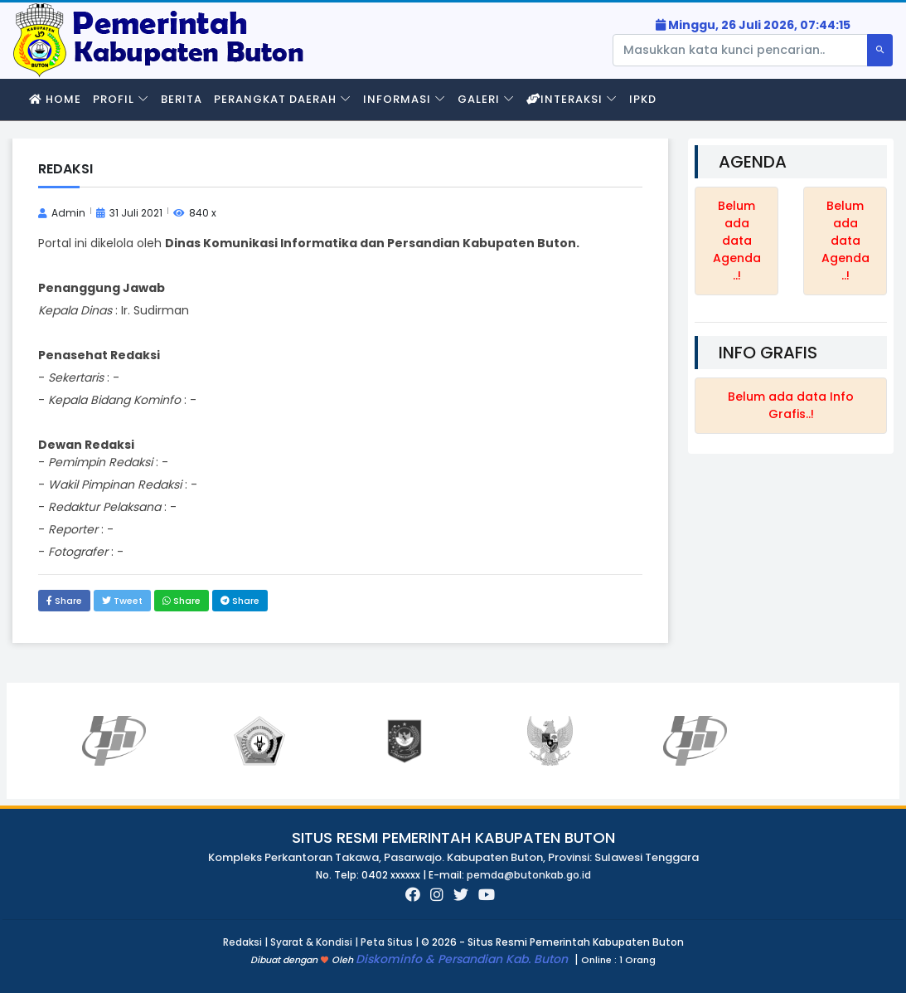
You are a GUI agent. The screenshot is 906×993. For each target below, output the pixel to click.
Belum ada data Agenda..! (737, 240)
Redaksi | (246, 942)
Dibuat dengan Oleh (303, 959)
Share (64, 600)
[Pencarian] (740, 50)
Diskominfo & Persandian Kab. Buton (463, 959)
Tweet (122, 600)
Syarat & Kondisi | (315, 942)
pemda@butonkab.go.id (529, 875)
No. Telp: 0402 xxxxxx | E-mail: (391, 875)
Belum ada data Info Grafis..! (791, 405)
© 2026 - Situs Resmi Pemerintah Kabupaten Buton (552, 942)
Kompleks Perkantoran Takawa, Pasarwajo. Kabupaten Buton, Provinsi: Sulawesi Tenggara (453, 857)
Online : (599, 959)
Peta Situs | (391, 942)
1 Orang (618, 960)
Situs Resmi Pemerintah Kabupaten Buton (453, 837)
